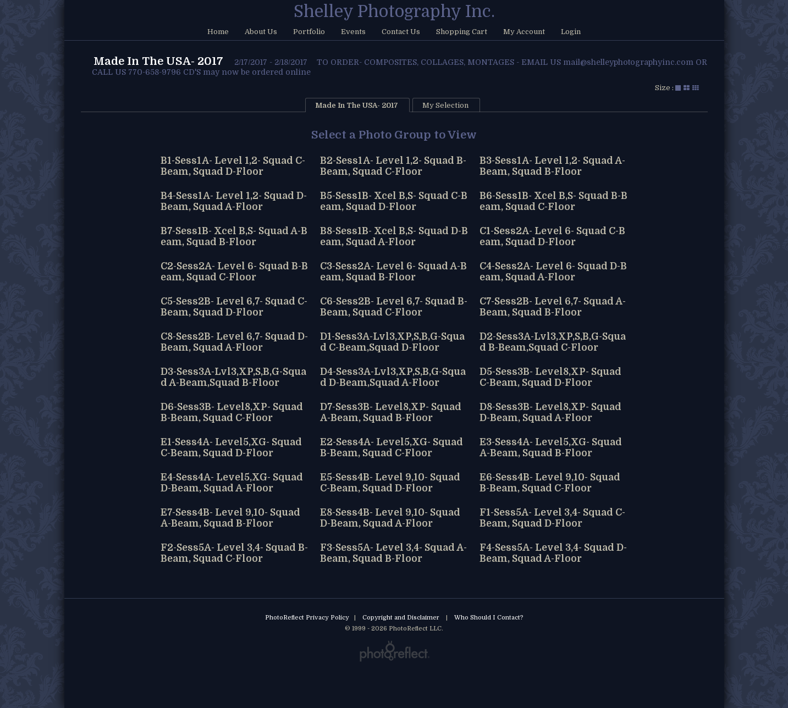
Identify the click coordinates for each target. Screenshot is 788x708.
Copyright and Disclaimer (401, 617)
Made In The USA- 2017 (158, 61)
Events (353, 31)
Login (571, 31)
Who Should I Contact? (489, 617)
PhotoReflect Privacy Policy (307, 617)
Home (218, 31)
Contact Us (401, 31)
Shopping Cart (461, 31)
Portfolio (309, 31)
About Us (261, 31)
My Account (524, 31)
